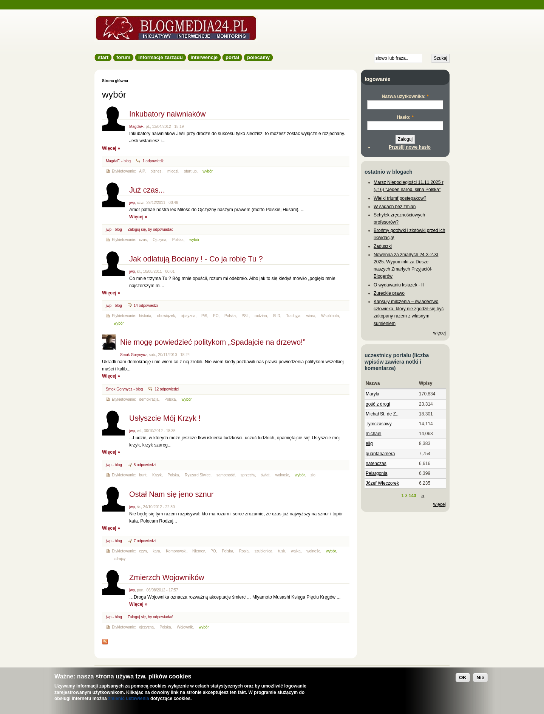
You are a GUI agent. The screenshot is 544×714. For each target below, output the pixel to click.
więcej (439, 333)
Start (103, 57)
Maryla (372, 394)
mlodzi (172, 171)
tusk (281, 551)
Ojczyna (159, 240)
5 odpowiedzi (145, 465)
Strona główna (115, 81)
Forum (123, 57)
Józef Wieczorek (382, 483)
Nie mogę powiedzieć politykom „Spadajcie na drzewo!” (212, 342)
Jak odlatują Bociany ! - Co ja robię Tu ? (196, 259)
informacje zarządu (160, 57)
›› (422, 495)
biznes (155, 171)
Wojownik (185, 627)
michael (373, 433)
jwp (132, 203)
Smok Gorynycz (133, 355)
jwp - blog (114, 229)
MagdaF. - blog (118, 161)
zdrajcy (120, 559)
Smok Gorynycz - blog (124, 389)
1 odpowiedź (153, 161)
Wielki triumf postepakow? (400, 198)
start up (190, 171)
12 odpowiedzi (167, 389)
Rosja (244, 551)
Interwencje (204, 57)
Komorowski (176, 551)
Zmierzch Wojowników (166, 577)
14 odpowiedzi (146, 305)
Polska (178, 240)
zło (313, 475)
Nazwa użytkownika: (405, 96)
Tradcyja (293, 316)
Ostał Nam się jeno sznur (171, 494)
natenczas (376, 463)
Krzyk (157, 475)
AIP (142, 171)
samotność (225, 475)
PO (215, 316)
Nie (480, 677)
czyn (143, 551)
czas (143, 240)
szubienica (263, 551)
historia (145, 316)
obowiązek (166, 316)
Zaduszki (383, 246)
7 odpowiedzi (145, 541)
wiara (310, 316)
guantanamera (380, 453)
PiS (204, 316)
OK (463, 677)
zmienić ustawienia (128, 698)
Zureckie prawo (389, 293)
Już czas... (147, 190)
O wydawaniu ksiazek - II (399, 285)
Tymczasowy (379, 423)
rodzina (261, 316)
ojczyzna (188, 316)
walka (296, 551)
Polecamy (258, 57)
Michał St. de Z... (383, 414)
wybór (207, 171)
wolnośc (282, 475)
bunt (142, 475)
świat (265, 475)
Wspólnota (330, 316)
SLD (276, 316)
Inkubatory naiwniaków (167, 114)
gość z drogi (378, 404)
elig (369, 443)
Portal (232, 57)
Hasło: (405, 117)
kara (156, 551)
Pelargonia (376, 473)
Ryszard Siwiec (197, 475)
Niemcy (198, 551)
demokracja (149, 399)
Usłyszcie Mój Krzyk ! (165, 418)
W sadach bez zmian (395, 206)
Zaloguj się (137, 229)
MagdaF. (136, 126)
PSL (245, 316)
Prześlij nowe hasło (410, 147)
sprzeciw (248, 475)
